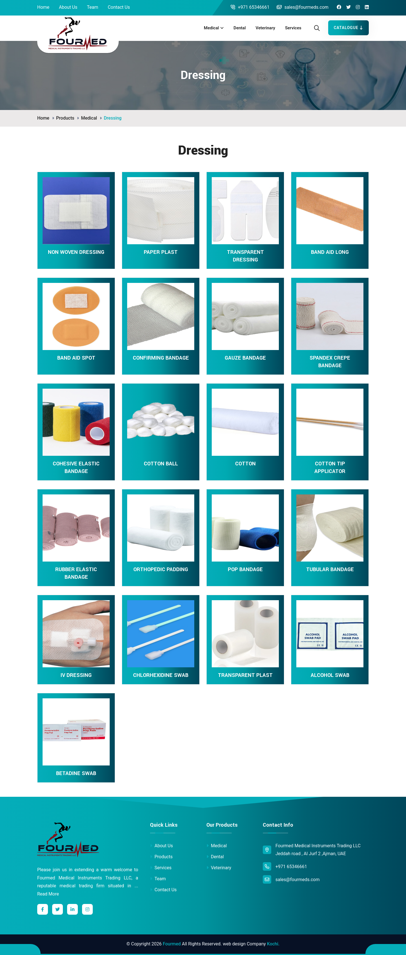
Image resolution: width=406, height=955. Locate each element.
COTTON (245, 463)
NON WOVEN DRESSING (76, 252)
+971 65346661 (250, 7)
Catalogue (348, 27)
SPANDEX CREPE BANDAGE (330, 361)
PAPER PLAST (161, 252)
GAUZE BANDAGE (245, 358)
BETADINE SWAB (76, 773)
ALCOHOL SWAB (330, 675)
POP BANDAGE (245, 569)
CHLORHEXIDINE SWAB (160, 675)
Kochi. (273, 944)
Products (65, 118)
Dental (239, 27)
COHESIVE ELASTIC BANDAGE (76, 467)
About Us (68, 7)
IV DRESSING (76, 675)
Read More (48, 894)
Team (92, 7)
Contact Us (119, 7)
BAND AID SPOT (76, 358)
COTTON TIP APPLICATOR (329, 467)
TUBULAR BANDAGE (330, 569)
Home (43, 7)
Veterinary (265, 27)
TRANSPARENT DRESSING (245, 255)
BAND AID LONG (330, 252)
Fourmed (172, 944)
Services (293, 27)
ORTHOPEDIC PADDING (160, 569)
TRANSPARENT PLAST (245, 675)
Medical (211, 27)
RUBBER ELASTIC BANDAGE (76, 573)
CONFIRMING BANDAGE (161, 358)
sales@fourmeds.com (302, 7)
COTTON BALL (161, 463)
